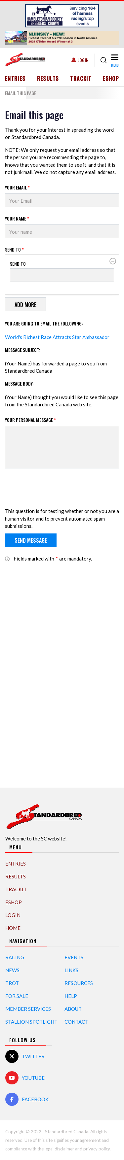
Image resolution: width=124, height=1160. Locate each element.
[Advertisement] (62, 671)
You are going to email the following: (44, 323)
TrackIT (80, 79)
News (12, 970)
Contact (76, 1022)
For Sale (16, 996)
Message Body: (19, 383)
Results (48, 79)
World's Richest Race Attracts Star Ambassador (57, 337)
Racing (14, 957)
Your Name (17, 218)
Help (70, 996)
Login (83, 59)
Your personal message (30, 419)
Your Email (17, 187)
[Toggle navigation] (114, 60)
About (73, 1009)
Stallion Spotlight (31, 1022)
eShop (111, 79)
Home (13, 928)
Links (71, 970)
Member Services (28, 1009)
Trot (12, 983)
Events (73, 957)
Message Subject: (22, 349)
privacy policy (96, 1148)
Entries (15, 79)
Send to (14, 249)
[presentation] (55, 489)
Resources (78, 983)
